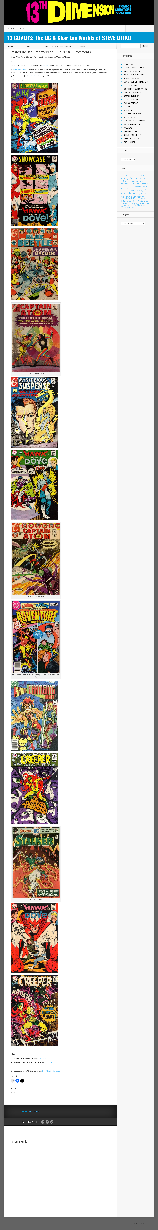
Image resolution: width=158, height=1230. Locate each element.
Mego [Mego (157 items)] (139, 194)
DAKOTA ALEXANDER (132, 92)
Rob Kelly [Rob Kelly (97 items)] (128, 201)
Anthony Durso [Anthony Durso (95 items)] (134, 176)
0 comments (82, 52)
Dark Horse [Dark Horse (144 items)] (144, 183)
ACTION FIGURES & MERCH (135, 67)
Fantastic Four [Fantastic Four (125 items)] (125, 189)
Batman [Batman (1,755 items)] (134, 178)
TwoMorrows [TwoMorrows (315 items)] (139, 205)
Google (43, 1122)
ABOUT (11, 28)
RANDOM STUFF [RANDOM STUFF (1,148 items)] (130, 198)
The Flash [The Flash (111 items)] (146, 203)
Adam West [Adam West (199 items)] (125, 176)
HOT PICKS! (128, 106)
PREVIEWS (128, 128)
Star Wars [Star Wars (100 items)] (130, 203)
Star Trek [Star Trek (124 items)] (124, 203)
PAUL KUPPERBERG (132, 124)
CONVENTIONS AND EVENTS (135, 89)
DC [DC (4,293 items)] (123, 186)
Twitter (52, 1122)
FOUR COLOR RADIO (132, 99)
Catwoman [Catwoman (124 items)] (124, 183)
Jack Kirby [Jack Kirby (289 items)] (139, 190)
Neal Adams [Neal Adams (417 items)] (138, 196)
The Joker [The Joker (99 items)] (124, 205)
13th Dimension (19, 69)
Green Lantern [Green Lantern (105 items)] (125, 191)
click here (45, 65)
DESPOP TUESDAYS (131, 96)
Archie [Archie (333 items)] (141, 175)
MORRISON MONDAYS (133, 114)
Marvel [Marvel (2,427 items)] (132, 193)
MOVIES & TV (129, 117)
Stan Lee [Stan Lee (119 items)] (145, 201)
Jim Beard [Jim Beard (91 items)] (146, 191)
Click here (42, 1058)
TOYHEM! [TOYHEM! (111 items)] (130, 205)
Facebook (47, 1122)
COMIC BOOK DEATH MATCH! (136, 82)
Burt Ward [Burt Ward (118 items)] (132, 181)
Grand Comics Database (51, 1071)
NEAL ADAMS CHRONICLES (134, 121)
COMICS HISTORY (131, 85)
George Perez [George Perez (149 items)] (135, 189)
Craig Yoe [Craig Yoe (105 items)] (137, 183)
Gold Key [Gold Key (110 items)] (143, 189)
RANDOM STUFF (130, 131)
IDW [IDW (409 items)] (133, 190)
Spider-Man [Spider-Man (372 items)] (137, 200)
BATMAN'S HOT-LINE (132, 71)
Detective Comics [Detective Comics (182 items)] (141, 187)
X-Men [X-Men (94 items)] (133, 207)
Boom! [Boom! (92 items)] (126, 181)
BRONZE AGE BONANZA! (134, 75)
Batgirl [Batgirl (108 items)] (127, 179)
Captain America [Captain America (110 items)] (140, 181)
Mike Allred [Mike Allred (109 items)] (128, 196)
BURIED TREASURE (131, 78)
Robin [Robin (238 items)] (123, 201)
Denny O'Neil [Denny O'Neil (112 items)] (130, 187)
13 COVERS (26, 46)
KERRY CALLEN (130, 110)
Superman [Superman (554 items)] (138, 202)
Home (10, 46)
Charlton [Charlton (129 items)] (131, 183)
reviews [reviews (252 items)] (144, 198)
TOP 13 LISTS (129, 142)
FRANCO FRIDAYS (131, 103)
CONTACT (22, 28)
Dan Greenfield (37, 52)
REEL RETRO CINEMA (132, 135)
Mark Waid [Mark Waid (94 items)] (124, 194)
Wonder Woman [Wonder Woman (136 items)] (126, 207)
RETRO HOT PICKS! (131, 138)
